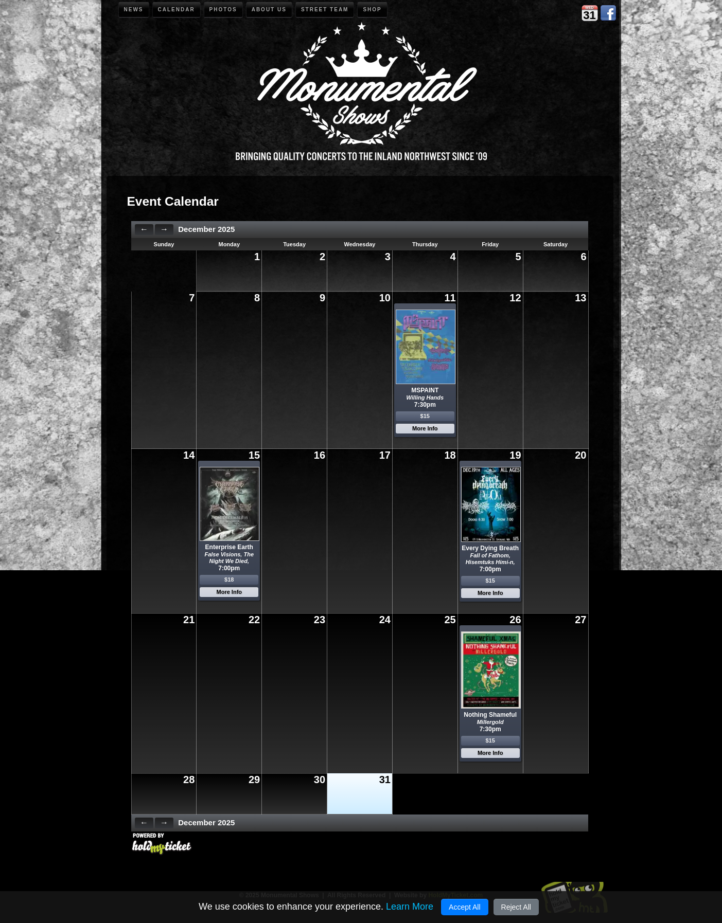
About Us (269, 9)
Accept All (464, 907)
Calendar (176, 9)
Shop (372, 9)
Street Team (325, 9)
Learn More (409, 906)
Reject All (516, 907)
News (134, 9)
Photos (223, 9)
